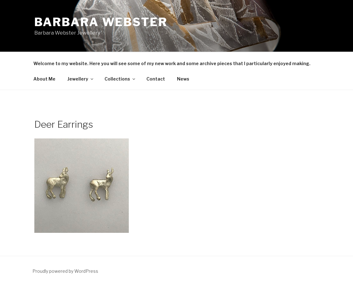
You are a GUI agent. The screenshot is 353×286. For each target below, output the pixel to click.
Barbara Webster (101, 22)
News (183, 78)
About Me (44, 78)
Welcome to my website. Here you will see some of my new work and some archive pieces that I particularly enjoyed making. (171, 63)
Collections (120, 78)
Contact (155, 78)
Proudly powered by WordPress (65, 271)
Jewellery (80, 78)
